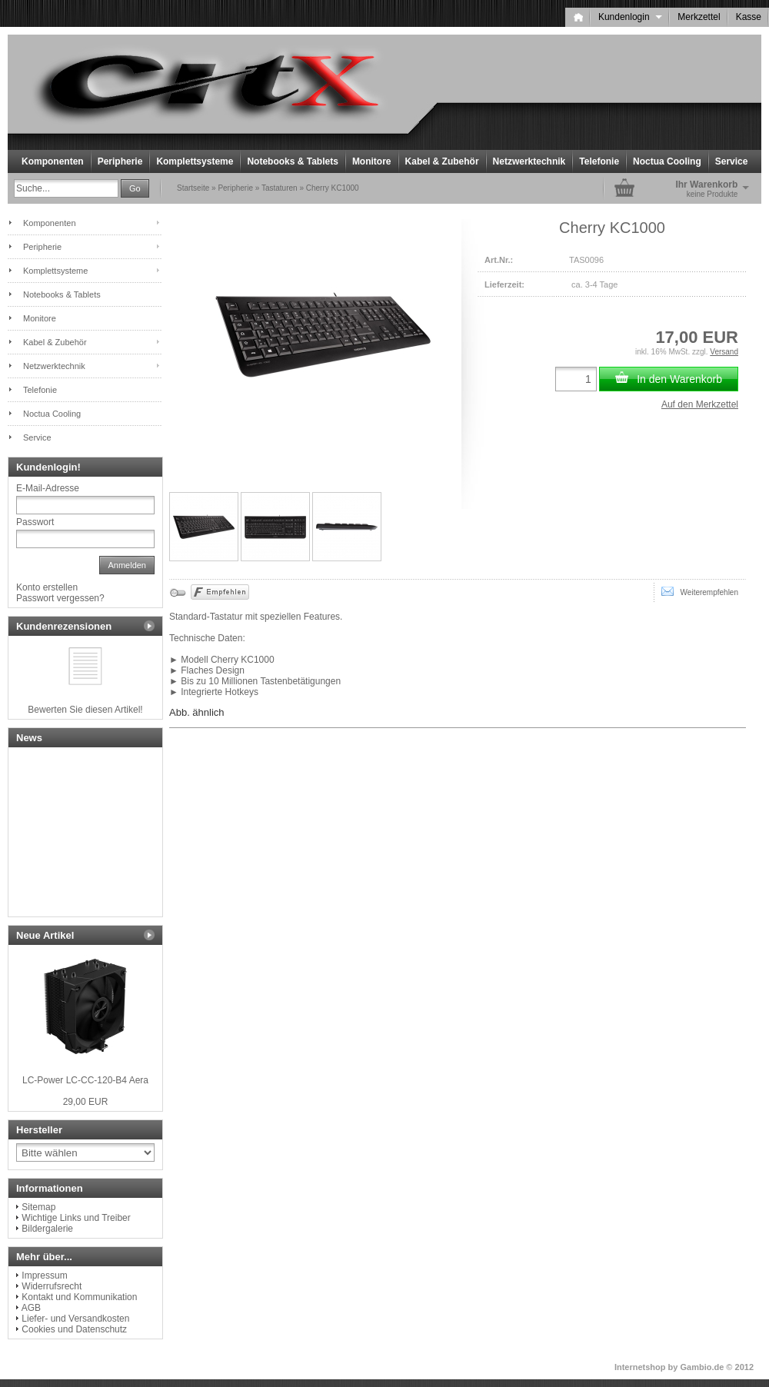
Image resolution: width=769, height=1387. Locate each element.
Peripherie (120, 161)
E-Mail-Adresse (47, 488)
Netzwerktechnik (529, 161)
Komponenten (53, 161)
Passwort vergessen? (60, 598)
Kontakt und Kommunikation (79, 1297)
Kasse (748, 17)
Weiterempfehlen (699, 591)
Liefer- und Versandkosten (75, 1318)
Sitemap (38, 1207)
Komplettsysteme (194, 161)
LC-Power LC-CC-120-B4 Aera (85, 1080)
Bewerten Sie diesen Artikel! (85, 709)
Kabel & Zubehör (442, 161)
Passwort (35, 522)
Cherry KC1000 (332, 188)
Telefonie (599, 161)
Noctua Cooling (667, 161)
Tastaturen (279, 188)
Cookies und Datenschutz (74, 1329)
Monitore (371, 161)
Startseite (193, 188)
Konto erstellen (47, 587)
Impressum (44, 1275)
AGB (31, 1307)
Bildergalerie (47, 1228)
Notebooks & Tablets (292, 161)
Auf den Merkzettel (699, 404)
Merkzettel (698, 17)
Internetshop (640, 1367)
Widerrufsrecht (52, 1286)
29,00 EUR (85, 1101)
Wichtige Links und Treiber (76, 1217)
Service (731, 161)
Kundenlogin (630, 17)
